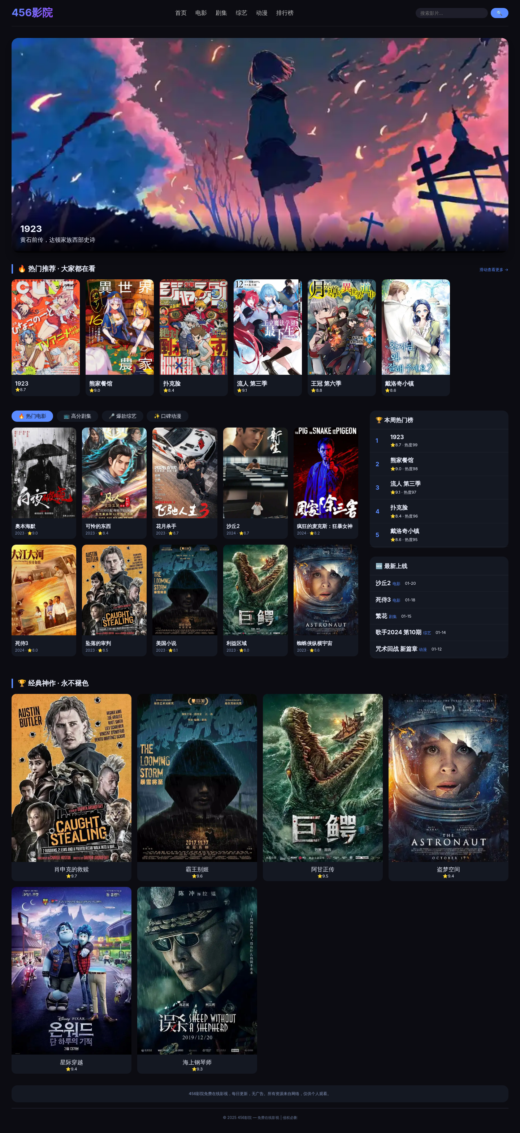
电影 (201, 12)
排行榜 (285, 12)
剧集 (221, 12)
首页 (181, 12)
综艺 (241, 12)
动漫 (262, 12)
